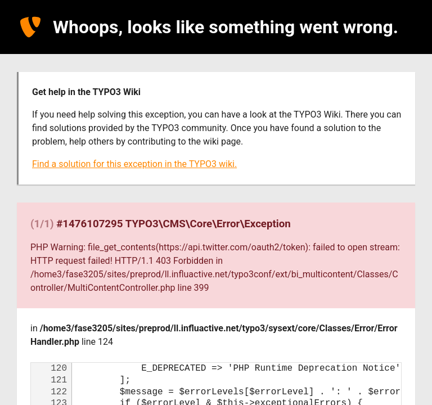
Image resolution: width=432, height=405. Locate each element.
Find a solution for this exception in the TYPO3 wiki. (134, 164)
